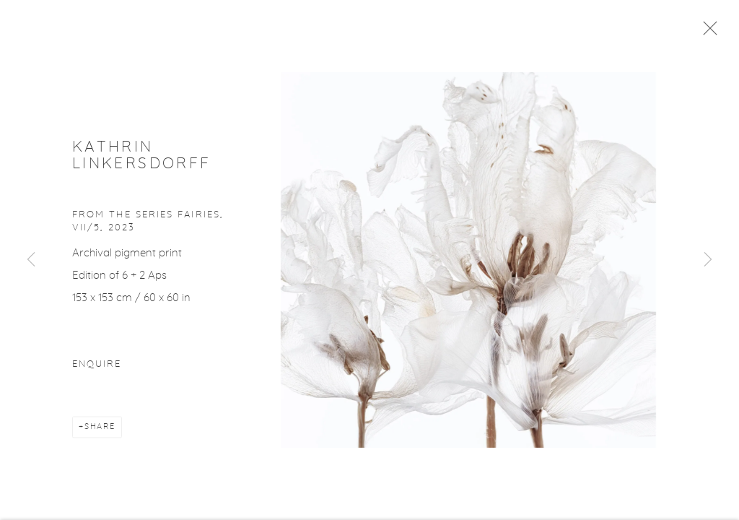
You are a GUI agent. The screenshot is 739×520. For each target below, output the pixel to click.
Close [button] (710, 32)
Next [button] (708, 260)
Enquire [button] (96, 368)
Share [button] (99, 430)
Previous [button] (31, 260)
